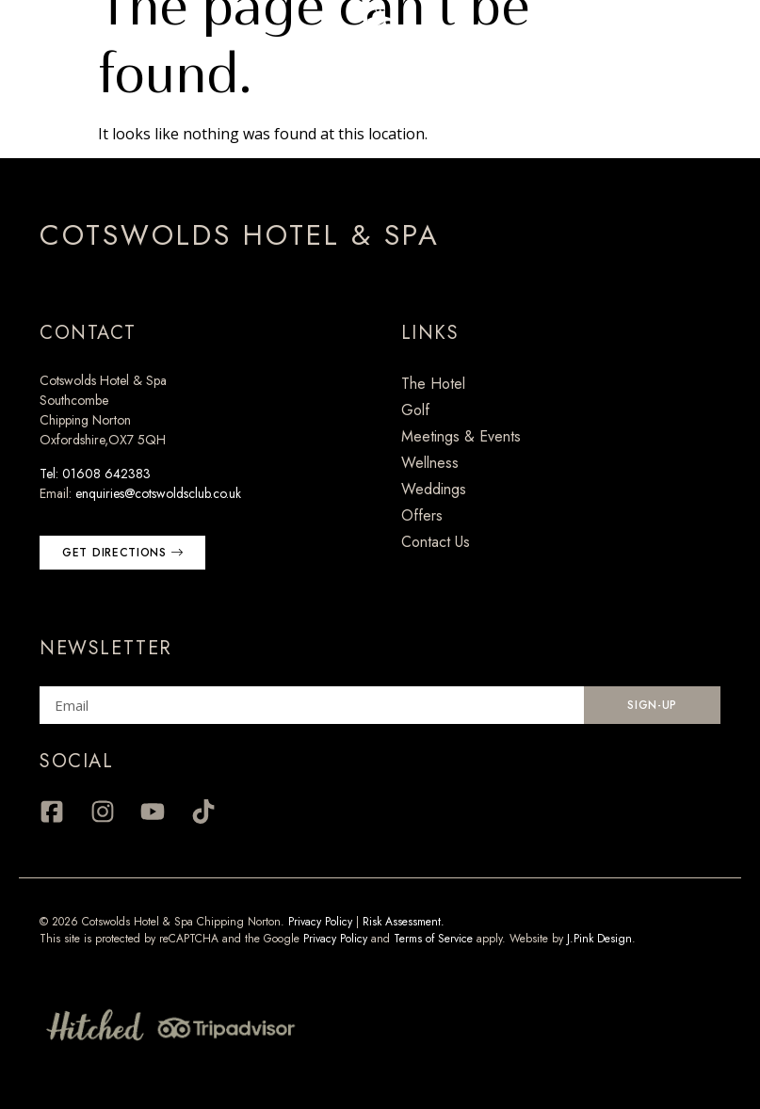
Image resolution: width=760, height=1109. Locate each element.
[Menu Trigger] (40, 40)
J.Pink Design (599, 938)
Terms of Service (433, 938)
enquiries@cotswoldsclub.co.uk (158, 493)
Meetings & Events (461, 436)
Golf (415, 410)
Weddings (433, 489)
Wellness (430, 463)
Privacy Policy (320, 921)
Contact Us (435, 542)
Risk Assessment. (404, 921)
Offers (422, 515)
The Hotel (433, 383)
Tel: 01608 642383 (95, 473)
